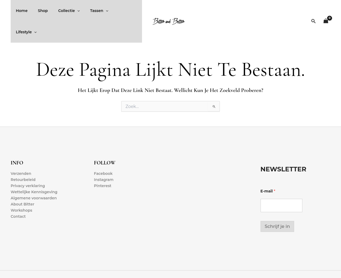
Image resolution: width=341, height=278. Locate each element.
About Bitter (22, 183)
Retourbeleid (23, 158)
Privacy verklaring (28, 164)
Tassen (89, 10)
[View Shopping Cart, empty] (326, 10)
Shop (38, 10)
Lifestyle (115, 10)
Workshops (21, 189)
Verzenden (21, 152)
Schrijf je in (277, 205)
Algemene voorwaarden (34, 177)
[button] (313, 10)
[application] (69, 10)
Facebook (103, 152)
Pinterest (103, 164)
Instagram (104, 158)
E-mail (268, 170)
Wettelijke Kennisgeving (34, 170)
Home (20, 10)
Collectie (61, 10)
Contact (18, 195)
